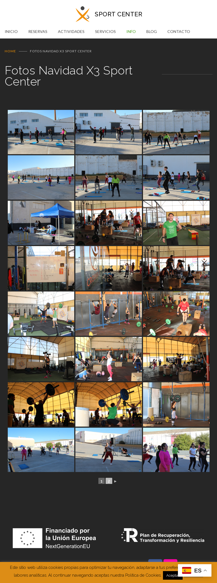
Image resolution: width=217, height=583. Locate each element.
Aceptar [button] (172, 575)
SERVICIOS (105, 31)
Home (10, 51)
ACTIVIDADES (71, 31)
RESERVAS (37, 31)
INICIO (11, 31)
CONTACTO (178, 31)
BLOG (151, 31)
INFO (131, 31)
